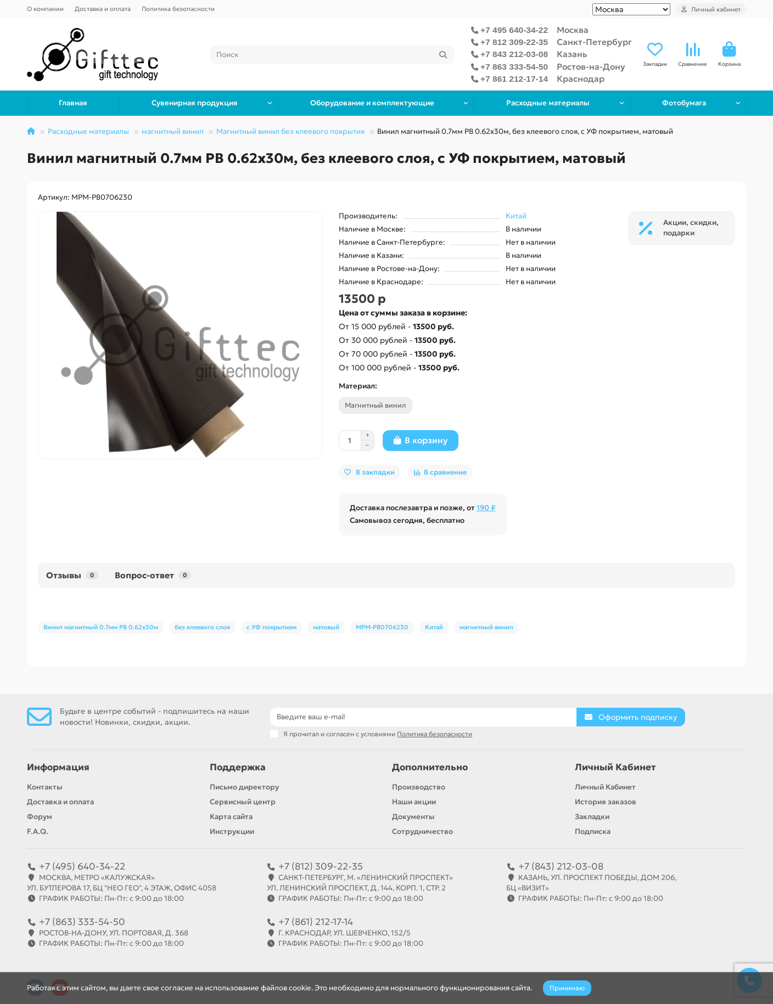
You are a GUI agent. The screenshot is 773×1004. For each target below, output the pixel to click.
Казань (572, 54)
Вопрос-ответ (153, 575)
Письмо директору (244, 787)
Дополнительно (430, 767)
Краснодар (580, 79)
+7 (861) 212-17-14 (315, 922)
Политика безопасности (178, 9)
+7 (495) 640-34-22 (82, 866)
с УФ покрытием (271, 627)
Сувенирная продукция (195, 103)
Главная (73, 103)
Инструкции (232, 831)
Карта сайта (231, 816)
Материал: (358, 386)
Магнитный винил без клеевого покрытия (290, 131)
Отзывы (72, 575)
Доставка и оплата (103, 9)
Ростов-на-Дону (591, 66)
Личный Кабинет (615, 767)
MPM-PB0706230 (382, 627)
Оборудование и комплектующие (372, 103)
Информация (58, 767)
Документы (413, 816)
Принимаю (567, 988)
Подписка (592, 831)
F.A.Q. (37, 831)
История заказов (605, 801)
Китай (516, 216)
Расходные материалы (548, 103)
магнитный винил (173, 131)
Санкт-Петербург (594, 42)
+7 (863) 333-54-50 (82, 922)
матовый (326, 627)
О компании (45, 9)
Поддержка (238, 767)
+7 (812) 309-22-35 (320, 866)
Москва (573, 30)
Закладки (592, 816)
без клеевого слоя (202, 627)
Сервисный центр (243, 801)
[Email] (423, 717)
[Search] (332, 55)
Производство (418, 787)
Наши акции (414, 801)
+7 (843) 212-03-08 (560, 866)
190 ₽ (486, 507)
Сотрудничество (422, 831)
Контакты (45, 787)
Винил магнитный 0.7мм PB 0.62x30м (100, 627)
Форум (39, 816)
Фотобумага (684, 103)
